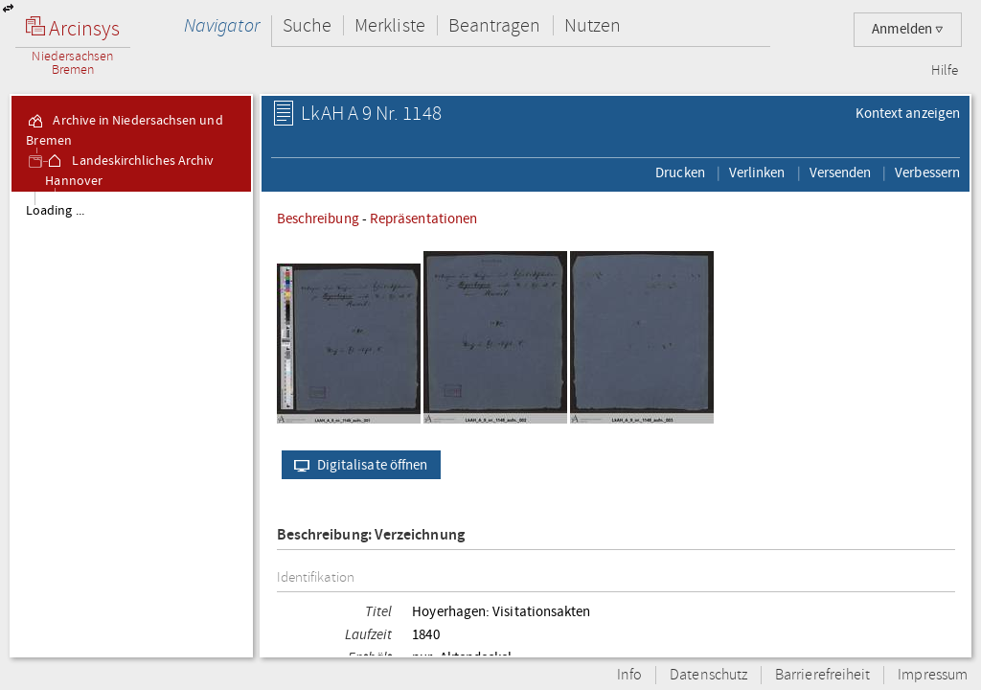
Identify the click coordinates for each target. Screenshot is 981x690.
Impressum (933, 675)
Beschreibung (318, 218)
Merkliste (389, 25)
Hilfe (944, 71)
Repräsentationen (423, 218)
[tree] (131, 424)
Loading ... (55, 210)
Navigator (222, 25)
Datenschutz (708, 675)
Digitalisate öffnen (356, 464)
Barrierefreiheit (822, 675)
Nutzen (592, 25)
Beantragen (494, 25)
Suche (307, 25)
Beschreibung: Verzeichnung (371, 535)
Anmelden (908, 29)
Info (629, 675)
